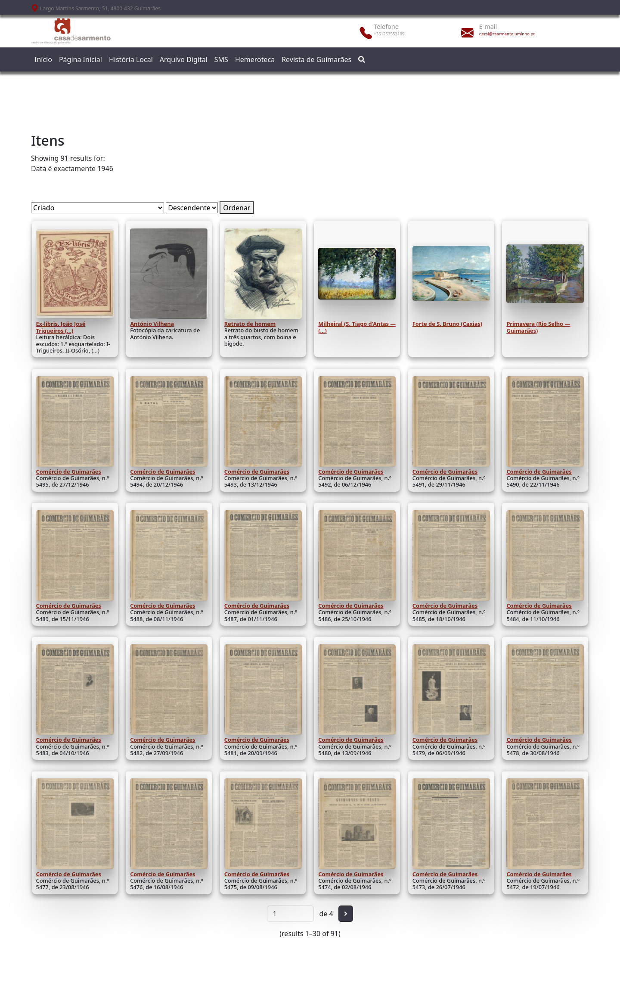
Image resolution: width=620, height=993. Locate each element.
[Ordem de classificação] (192, 207)
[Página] (290, 914)
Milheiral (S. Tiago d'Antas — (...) (357, 327)
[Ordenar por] (97, 207)
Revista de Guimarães (316, 59)
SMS (221, 59)
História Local (131, 59)
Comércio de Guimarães (68, 471)
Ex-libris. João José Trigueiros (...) (61, 327)
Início (43, 59)
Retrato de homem (250, 324)
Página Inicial (80, 59)
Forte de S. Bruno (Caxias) (447, 324)
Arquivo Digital (184, 59)
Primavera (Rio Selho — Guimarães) (538, 327)
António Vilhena (152, 324)
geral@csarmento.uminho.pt (507, 34)
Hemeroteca (255, 59)
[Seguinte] (345, 914)
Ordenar (236, 207)
